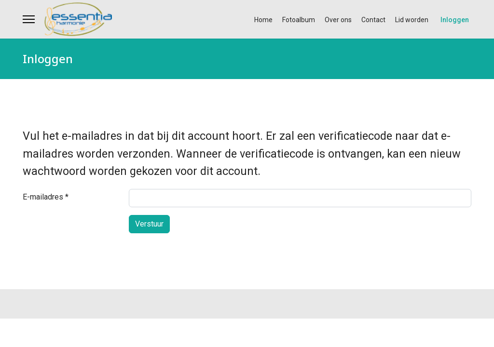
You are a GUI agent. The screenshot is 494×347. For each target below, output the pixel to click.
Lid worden (411, 20)
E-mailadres (46, 196)
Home (263, 20)
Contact (373, 20)
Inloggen (454, 20)
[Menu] (29, 19)
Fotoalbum (298, 20)
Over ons (338, 20)
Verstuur (149, 223)
